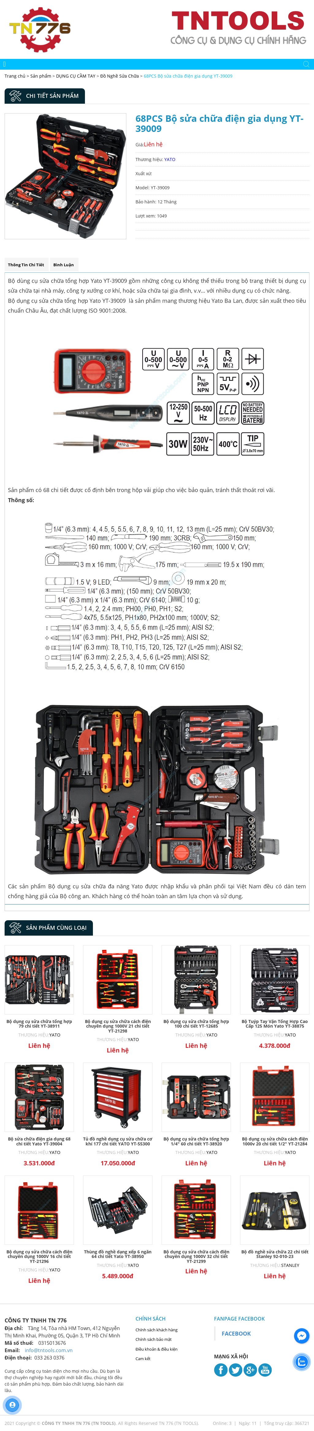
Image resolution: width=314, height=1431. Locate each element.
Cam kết (143, 1358)
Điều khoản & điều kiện (157, 1349)
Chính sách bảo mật (154, 1339)
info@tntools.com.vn (49, 1350)
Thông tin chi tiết (26, 264)
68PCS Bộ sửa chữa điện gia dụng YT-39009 (188, 76)
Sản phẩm (41, 76)
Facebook (236, 1333)
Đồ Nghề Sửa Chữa (119, 76)
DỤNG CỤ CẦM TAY (75, 76)
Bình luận (63, 264)
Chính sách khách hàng (157, 1330)
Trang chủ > (17, 76)
